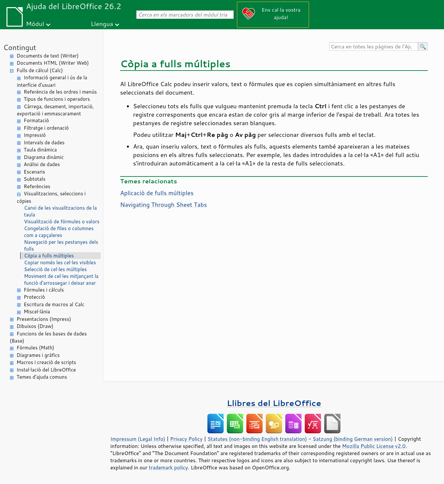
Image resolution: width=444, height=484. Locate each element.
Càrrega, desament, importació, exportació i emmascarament (55, 110)
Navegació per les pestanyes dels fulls (61, 245)
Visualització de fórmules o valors (62, 221)
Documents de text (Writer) (48, 55)
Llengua (102, 23)
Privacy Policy (186, 438)
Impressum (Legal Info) (137, 438)
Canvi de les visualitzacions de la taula (60, 211)
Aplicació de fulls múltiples (156, 193)
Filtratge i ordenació (46, 127)
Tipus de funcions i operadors (57, 99)
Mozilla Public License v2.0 (374, 446)
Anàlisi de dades (42, 164)
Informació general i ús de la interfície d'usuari (52, 81)
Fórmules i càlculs (44, 289)
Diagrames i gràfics (38, 355)
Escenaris (34, 171)
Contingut (19, 47)
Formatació (36, 120)
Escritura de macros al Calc (54, 304)
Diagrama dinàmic (44, 157)
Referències (37, 186)
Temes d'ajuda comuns (42, 376)
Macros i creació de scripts (46, 362)
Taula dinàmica (40, 149)
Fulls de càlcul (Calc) (40, 70)
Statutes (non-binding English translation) (257, 438)
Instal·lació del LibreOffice (46, 369)
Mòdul (35, 23)
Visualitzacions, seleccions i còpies (51, 197)
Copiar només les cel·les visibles (60, 262)
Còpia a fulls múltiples (49, 255)
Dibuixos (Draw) (35, 326)
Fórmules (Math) (35, 347)
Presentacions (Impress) (44, 319)
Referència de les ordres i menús (60, 91)
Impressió (35, 135)
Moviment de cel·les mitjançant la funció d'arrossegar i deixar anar (61, 279)
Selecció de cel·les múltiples (55, 269)
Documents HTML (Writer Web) (53, 62)
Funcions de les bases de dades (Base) (48, 337)
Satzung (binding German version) (353, 438)
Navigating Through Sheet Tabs (163, 204)
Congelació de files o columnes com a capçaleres (58, 232)
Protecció (34, 297)
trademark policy (168, 467)
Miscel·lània (37, 311)
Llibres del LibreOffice (274, 403)
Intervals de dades (44, 142)
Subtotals (34, 179)
